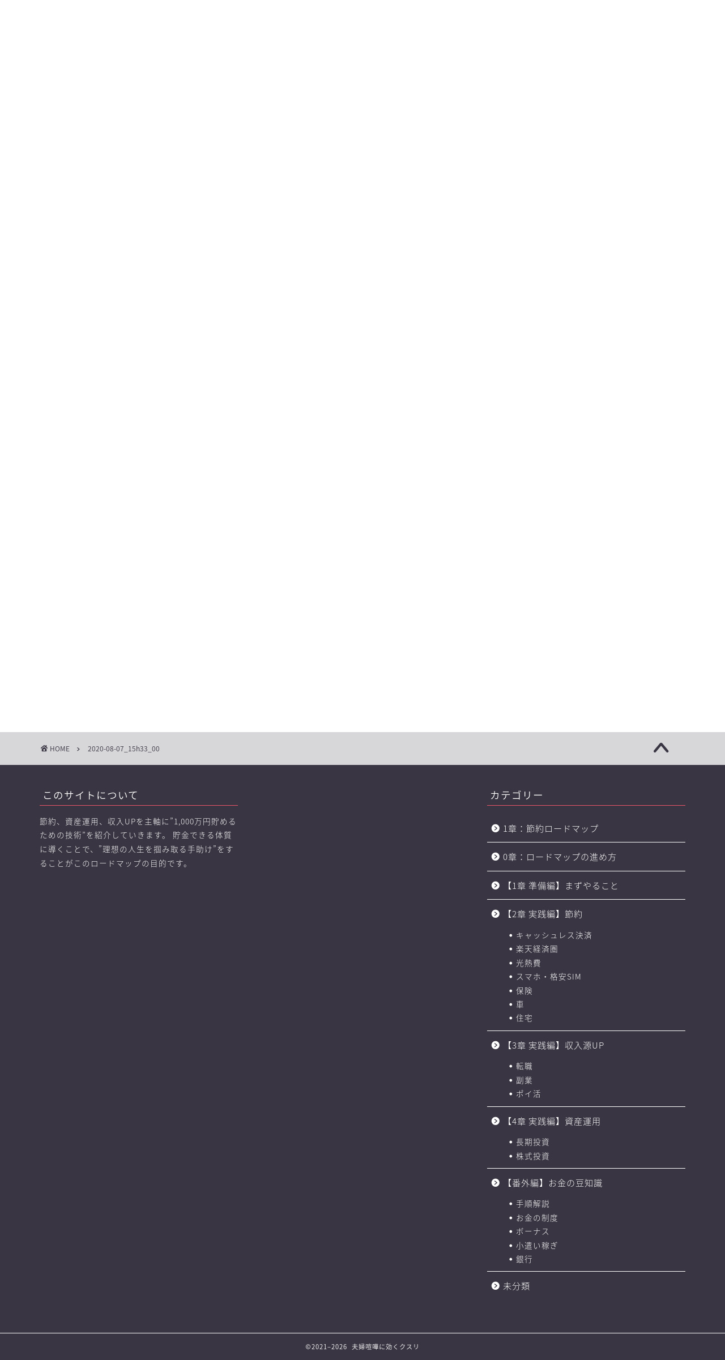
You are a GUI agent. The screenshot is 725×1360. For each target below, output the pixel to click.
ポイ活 (528, 1093)
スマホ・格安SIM (549, 976)
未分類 (516, 1285)
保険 (524, 990)
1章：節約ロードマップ (555, 828)
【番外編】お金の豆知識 (553, 1182)
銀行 (524, 1258)
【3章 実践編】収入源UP (553, 1044)
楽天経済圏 (537, 948)
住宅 (524, 1017)
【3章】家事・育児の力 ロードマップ (316, 79)
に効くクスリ (362, 31)
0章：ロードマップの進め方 (560, 856)
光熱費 (528, 962)
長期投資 (533, 1141)
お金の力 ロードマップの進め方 (472, 79)
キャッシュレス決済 (554, 934)
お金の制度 (537, 1217)
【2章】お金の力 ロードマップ (237, 79)
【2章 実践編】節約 (543, 913)
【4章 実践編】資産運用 (552, 1120)
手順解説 (533, 1203)
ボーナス (533, 1231)
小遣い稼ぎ (537, 1245)
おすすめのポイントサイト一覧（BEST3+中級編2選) (557, 79)
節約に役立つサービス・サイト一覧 (645, 79)
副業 (524, 1079)
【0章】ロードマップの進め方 (79, 79)
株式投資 (533, 1155)
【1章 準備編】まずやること (561, 885)
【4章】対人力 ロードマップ (395, 79)
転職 (524, 1065)
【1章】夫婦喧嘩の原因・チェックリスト (158, 79)
